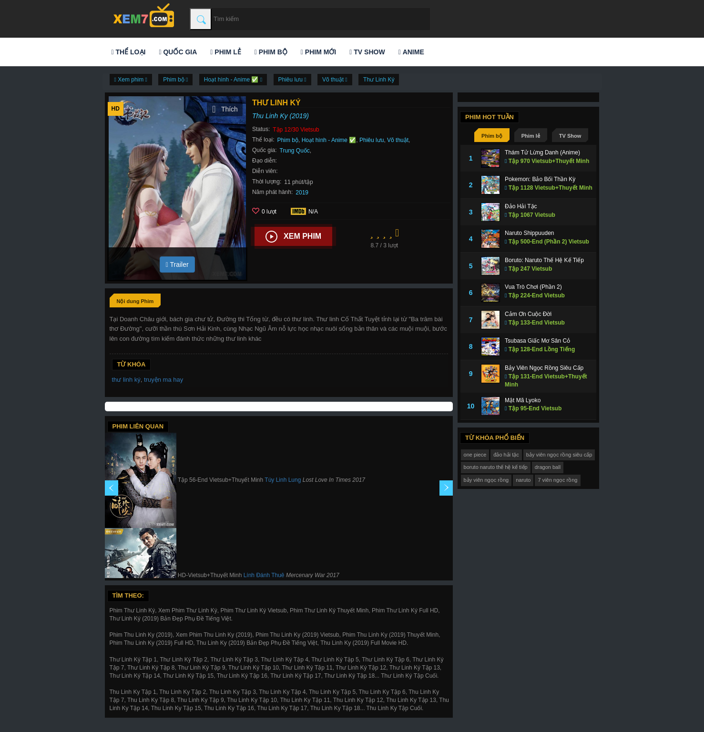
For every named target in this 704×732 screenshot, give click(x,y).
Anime (411, 52)
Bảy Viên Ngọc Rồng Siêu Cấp (544, 368)
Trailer (177, 264)
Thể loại (129, 52)
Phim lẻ (225, 52)
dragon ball (548, 467)
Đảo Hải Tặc (521, 206)
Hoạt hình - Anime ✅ (329, 140)
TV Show (367, 52)
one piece (475, 455)
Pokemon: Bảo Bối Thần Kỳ (540, 179)
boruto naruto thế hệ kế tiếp (496, 467)
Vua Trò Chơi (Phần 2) (533, 287)
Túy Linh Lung (283, 480)
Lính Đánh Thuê (264, 575)
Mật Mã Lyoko (523, 400)
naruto (523, 480)
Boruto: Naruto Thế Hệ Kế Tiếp (544, 260)
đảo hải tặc (506, 455)
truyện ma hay (163, 379)
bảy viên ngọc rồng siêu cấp (559, 455)
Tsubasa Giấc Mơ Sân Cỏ (537, 340)
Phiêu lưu (371, 140)
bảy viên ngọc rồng (486, 480)
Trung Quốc (295, 150)
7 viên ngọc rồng (557, 480)
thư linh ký (126, 379)
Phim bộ (271, 52)
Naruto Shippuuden (529, 233)
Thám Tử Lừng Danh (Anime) (542, 152)
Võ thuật (397, 140)
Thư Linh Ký (378, 79)
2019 (302, 192)
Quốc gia (178, 52)
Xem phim (293, 237)
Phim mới (318, 52)
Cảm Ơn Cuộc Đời (528, 314)
